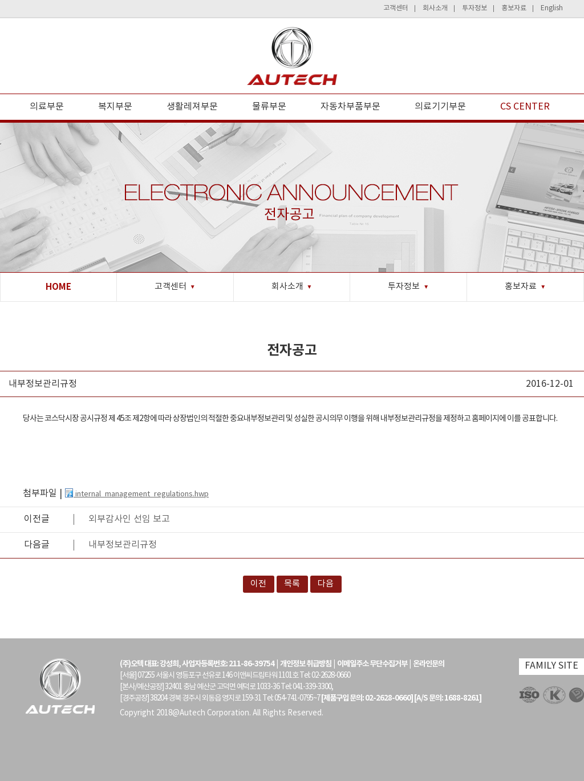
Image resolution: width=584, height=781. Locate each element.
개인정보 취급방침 (305, 664)
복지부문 (115, 107)
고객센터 (395, 8)
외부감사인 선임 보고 (129, 519)
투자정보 (474, 8)
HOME (58, 287)
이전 (258, 584)
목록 (292, 584)
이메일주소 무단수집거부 (372, 664)
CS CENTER (525, 107)
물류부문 (269, 107)
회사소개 (435, 8)
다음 (326, 584)
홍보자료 (513, 8)
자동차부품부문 (350, 107)
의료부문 (47, 107)
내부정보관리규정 (122, 545)
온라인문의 (428, 664)
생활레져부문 (192, 107)
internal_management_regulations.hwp (136, 494)
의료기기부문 (440, 107)
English (552, 8)
